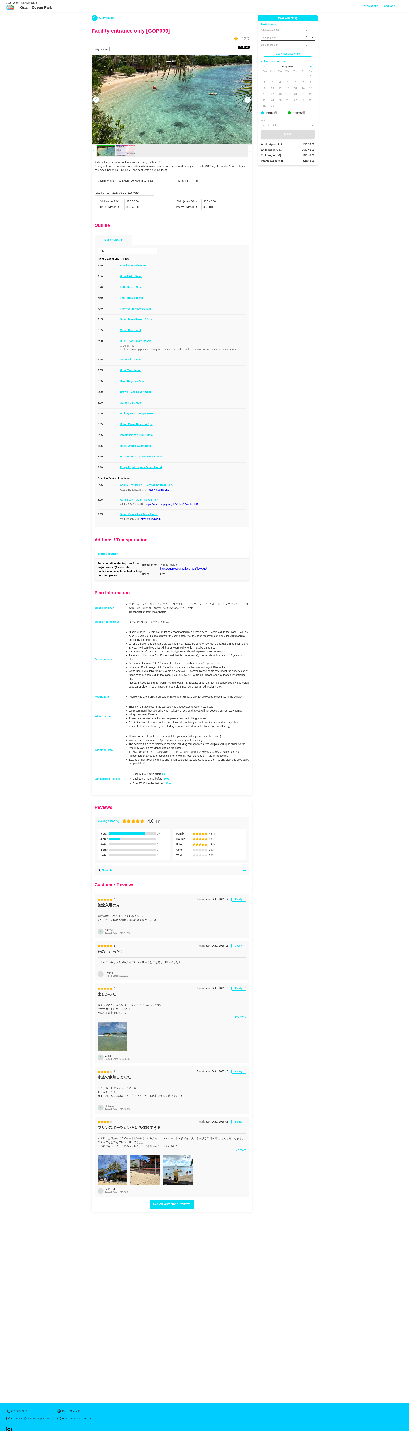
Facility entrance (101, 49)
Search (172, 870)
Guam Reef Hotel (130, 330)
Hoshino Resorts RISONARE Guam (141, 456)
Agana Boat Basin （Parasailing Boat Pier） (147, 485)
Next (287, 134)
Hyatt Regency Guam (133, 381)
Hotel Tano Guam (130, 370)
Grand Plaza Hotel (131, 359)
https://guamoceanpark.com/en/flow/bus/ (183, 568)
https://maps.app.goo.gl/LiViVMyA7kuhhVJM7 (172, 504)
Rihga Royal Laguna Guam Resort (141, 467)
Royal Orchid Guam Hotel (136, 445)
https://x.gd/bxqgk (151, 519)
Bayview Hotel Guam (133, 265)
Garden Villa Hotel (131, 402)
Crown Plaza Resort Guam (136, 391)
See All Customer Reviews (171, 1268)
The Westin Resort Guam (135, 308)
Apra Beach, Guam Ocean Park (139, 499)
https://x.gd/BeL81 (158, 489)
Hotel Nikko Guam (131, 276)
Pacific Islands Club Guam (136, 435)
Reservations (370, 5)
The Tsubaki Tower (131, 297)
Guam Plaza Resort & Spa (136, 319)
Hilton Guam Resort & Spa (136, 424)
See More (240, 1081)
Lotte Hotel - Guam (131, 287)
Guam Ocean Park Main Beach (139, 514)
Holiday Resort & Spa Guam (137, 413)
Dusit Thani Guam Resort (135, 340)
